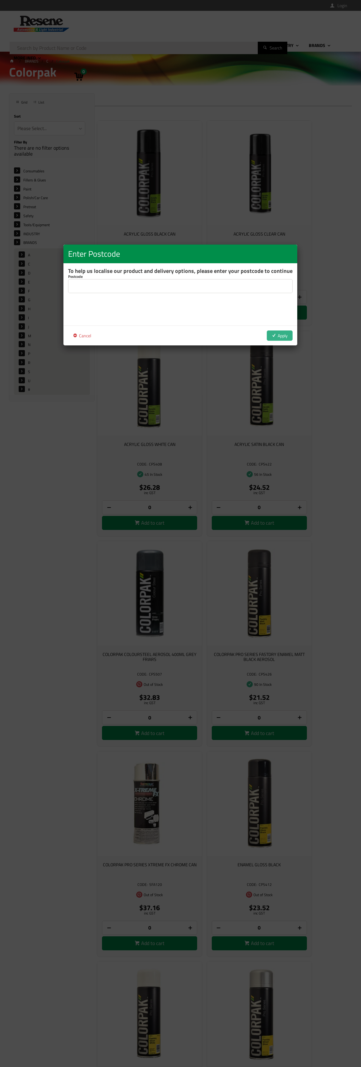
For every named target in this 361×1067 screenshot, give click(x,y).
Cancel (85, 335)
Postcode (75, 276)
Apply (283, 335)
